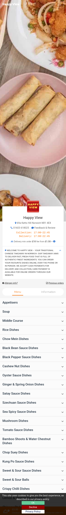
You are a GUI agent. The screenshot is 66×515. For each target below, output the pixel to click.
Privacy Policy (33, 511)
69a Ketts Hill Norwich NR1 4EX (34, 222)
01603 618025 (21, 227)
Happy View (11, 4)
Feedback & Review (43, 227)
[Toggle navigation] (59, 4)
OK (33, 502)
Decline (33, 507)
